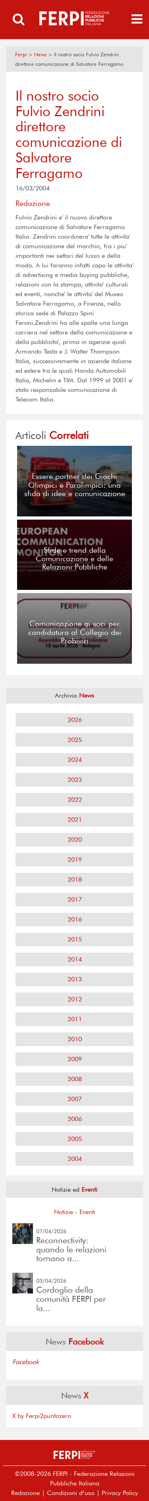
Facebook (25, 1362)
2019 (75, 859)
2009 (75, 1059)
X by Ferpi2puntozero (41, 1416)
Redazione (25, 1493)
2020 (75, 839)
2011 (75, 1019)
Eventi (87, 1212)
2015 (75, 939)
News (40, 54)
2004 (75, 1159)
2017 (75, 899)
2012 (75, 999)
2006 (75, 1119)
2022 (75, 799)
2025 (75, 740)
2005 (75, 1139)
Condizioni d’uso (71, 1493)
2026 (75, 720)
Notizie (63, 1212)
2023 (75, 779)
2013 (75, 979)
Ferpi (21, 54)
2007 (75, 1099)
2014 (75, 959)
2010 (75, 1039)
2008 (75, 1079)
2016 (75, 919)
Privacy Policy (120, 1493)
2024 (75, 759)
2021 (75, 819)
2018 (75, 879)
